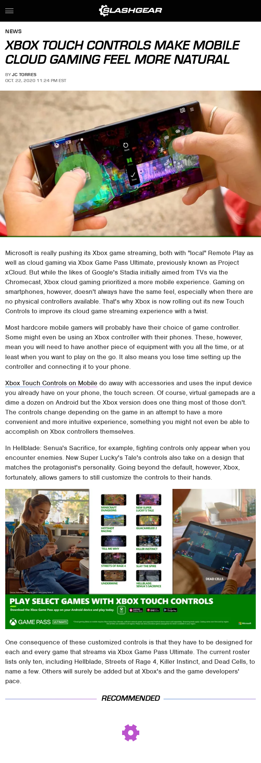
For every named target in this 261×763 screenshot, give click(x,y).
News (13, 31)
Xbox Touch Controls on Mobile (51, 383)
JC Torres (24, 74)
